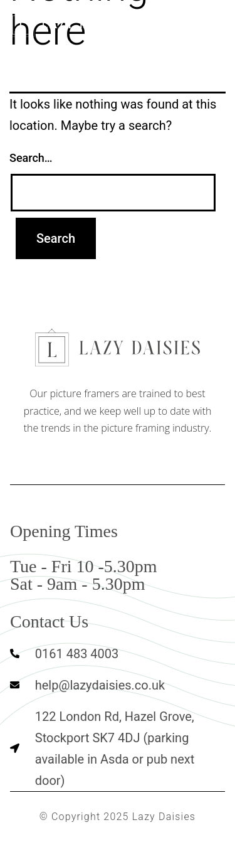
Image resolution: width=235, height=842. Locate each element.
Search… (31, 157)
